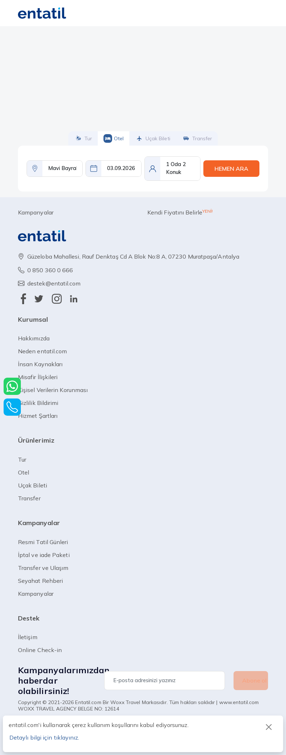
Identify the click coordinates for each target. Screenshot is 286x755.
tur (83, 138)
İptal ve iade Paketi (44, 554)
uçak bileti (152, 138)
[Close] (268, 727)
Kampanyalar (36, 212)
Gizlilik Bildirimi (38, 402)
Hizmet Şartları (37, 415)
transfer (197, 138)
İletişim (27, 637)
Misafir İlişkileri (37, 377)
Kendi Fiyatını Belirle (180, 212)
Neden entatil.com (42, 351)
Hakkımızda (34, 338)
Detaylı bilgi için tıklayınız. (44, 737)
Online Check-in (40, 649)
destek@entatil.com (53, 283)
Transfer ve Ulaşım (43, 567)
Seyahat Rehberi (40, 580)
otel (113, 138)
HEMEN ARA (231, 168)
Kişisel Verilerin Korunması (53, 389)
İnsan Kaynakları (40, 364)
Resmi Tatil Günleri (43, 542)
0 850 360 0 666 (50, 270)
